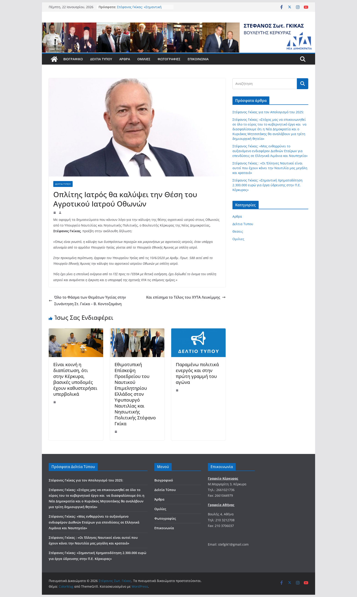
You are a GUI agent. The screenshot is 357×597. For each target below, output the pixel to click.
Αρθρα (237, 216)
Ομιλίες (143, 59)
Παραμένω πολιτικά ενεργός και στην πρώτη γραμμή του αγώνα (197, 373)
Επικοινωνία (198, 59)
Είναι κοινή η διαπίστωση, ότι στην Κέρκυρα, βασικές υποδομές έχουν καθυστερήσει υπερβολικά (75, 379)
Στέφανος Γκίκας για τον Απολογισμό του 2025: (268, 112)
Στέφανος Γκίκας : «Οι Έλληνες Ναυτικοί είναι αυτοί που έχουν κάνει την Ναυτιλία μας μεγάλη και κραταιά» (269, 168)
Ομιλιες (238, 239)
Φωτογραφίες (169, 59)
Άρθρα (124, 59)
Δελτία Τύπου (101, 59)
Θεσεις (237, 231)
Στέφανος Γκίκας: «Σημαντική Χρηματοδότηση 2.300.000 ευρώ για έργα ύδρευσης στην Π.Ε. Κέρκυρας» (267, 185)
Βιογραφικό (73, 59)
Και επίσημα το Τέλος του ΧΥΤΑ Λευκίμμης (186, 297)
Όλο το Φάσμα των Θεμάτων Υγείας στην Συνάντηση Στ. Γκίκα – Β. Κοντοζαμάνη (87, 300)
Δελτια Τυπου (63, 184)
